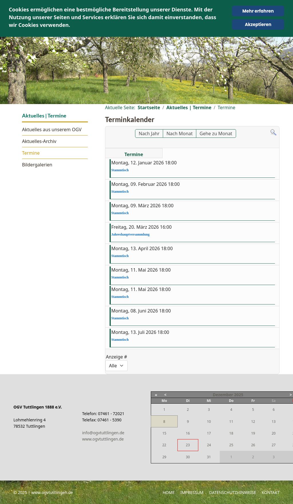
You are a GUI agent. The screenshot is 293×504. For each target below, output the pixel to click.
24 (209, 445)
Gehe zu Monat (216, 133)
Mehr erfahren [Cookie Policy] (258, 11)
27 (274, 445)
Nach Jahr (149, 133)
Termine (30, 153)
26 (253, 445)
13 (274, 421)
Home (169, 492)
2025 (238, 394)
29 (164, 457)
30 (188, 457)
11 (231, 421)
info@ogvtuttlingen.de (103, 432)
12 (253, 421)
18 (231, 433)
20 (274, 433)
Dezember (223, 394)
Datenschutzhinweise (232, 492)
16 (188, 433)
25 (231, 445)
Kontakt (271, 492)
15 (164, 433)
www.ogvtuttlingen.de (103, 439)
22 (164, 445)
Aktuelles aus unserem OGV (52, 129)
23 (188, 445)
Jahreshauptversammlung (130, 234)
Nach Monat (180, 133)
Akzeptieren (258, 24)
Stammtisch (120, 170)
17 (209, 433)
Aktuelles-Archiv (39, 141)
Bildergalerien (37, 165)
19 (253, 433)
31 (209, 457)
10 (209, 421)
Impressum (191, 492)
